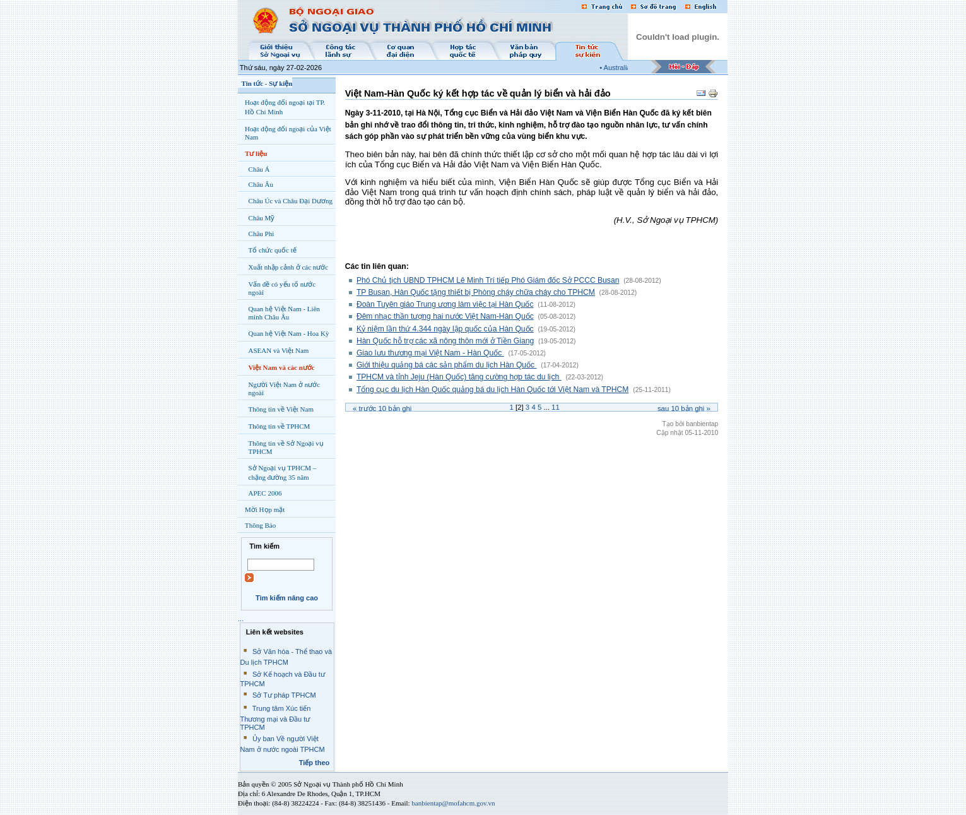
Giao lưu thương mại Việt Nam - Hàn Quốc (430, 352)
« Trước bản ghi (382, 408)
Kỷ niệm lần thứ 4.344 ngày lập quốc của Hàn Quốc (445, 328)
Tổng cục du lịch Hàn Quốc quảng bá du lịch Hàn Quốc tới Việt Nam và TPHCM (492, 389)
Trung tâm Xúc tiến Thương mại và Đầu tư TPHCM (275, 718)
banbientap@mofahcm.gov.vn (453, 803)
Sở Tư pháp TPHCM (284, 695)
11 (555, 407)
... (241, 618)
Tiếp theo (314, 762)
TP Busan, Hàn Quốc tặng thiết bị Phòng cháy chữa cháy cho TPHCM (475, 292)
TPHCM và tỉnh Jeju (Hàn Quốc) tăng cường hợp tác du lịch (459, 376)
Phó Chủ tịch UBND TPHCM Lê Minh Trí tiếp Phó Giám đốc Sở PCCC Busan (488, 280)
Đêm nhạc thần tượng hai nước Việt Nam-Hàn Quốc (445, 316)
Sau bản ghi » (683, 408)
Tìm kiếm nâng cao (287, 598)
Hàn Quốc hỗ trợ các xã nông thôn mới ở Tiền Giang (445, 340)
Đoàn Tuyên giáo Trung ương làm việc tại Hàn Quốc (445, 304)
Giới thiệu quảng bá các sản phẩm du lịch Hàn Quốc (446, 364)
